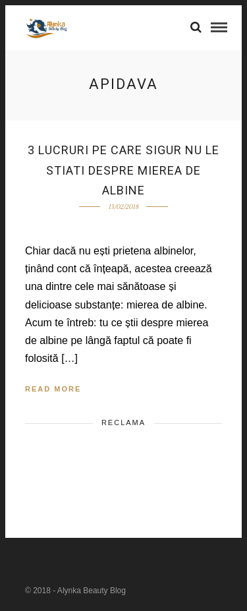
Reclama (123, 422)
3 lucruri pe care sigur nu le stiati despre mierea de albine (123, 170)
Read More (53, 389)
